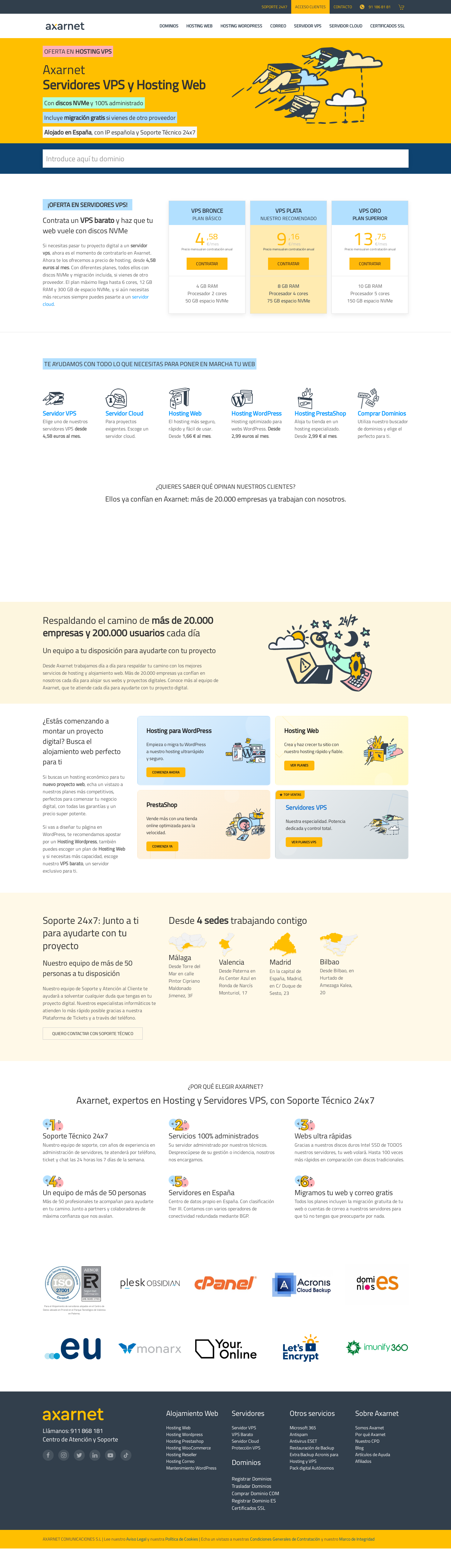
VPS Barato (242, 1434)
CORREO (278, 26)
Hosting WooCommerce (188, 1448)
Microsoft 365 (303, 1427)
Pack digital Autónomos (312, 1468)
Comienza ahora (167, 773)
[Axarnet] (65, 26)
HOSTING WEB (199, 26)
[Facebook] (48, 1455)
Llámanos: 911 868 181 (73, 1430)
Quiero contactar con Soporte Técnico (92, 1034)
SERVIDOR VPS (307, 26)
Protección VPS (246, 1448)
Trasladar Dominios (251, 1486)
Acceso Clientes (310, 6)
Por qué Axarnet (370, 1434)
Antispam (299, 1434)
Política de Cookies (181, 1539)
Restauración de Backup (312, 1448)
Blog (359, 1448)
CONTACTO (343, 6)
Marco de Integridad (356, 1539)
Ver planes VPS (304, 842)
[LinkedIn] (94, 1455)
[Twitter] (79, 1455)
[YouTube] (110, 1455)
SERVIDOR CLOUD (345, 26)
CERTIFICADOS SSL (387, 26)
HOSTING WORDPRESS (241, 26)
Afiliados (363, 1461)
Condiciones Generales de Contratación (285, 1539)
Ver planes (300, 766)
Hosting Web (178, 1427)
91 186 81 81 (375, 6)
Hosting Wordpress (184, 1434)
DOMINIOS (168, 26)
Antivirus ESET (303, 1441)
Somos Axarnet (369, 1427)
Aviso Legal (135, 1539)
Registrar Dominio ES (254, 1500)
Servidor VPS (244, 1427)
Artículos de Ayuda (372, 1454)
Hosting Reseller (181, 1454)
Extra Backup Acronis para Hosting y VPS (314, 1457)
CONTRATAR (207, 264)
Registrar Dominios (251, 1478)
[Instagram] (63, 1455)
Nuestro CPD (367, 1441)
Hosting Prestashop (185, 1441)
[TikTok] (125, 1455)
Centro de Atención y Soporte (80, 1439)
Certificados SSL (248, 1508)
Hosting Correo (180, 1461)
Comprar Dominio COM (255, 1493)
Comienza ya (163, 847)
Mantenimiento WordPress (191, 1468)
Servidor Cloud (245, 1441)
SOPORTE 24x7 (274, 6)
